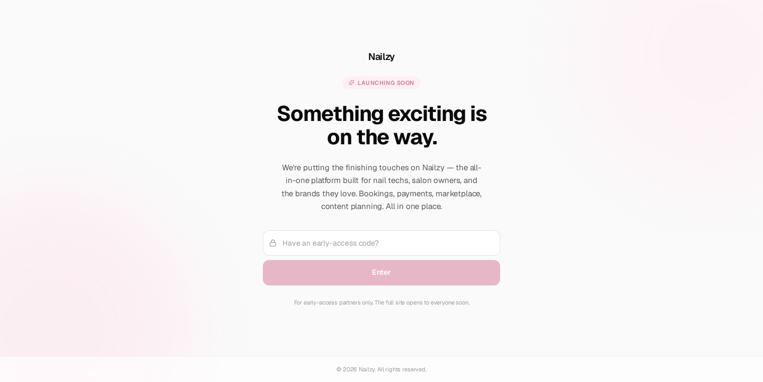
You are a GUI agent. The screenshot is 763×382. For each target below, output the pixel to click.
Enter (381, 272)
